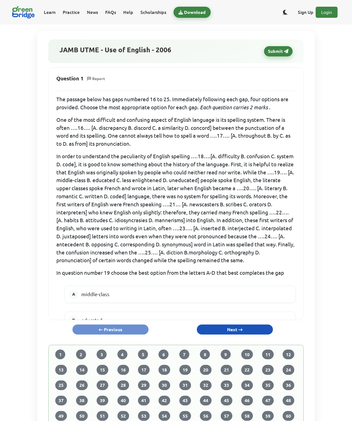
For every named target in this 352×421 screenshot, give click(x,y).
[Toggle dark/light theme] (285, 12)
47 (267, 400)
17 (143, 369)
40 (123, 400)
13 (61, 369)
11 (267, 354)
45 (226, 400)
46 (247, 400)
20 (205, 369)
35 (267, 385)
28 (123, 385)
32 (205, 385)
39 (102, 400)
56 (205, 415)
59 (267, 415)
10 (247, 354)
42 (164, 400)
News (92, 12)
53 (143, 415)
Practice (71, 12)
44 (205, 400)
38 (81, 400)
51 (102, 415)
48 (288, 400)
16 (123, 369)
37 (61, 400)
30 (164, 385)
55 (185, 415)
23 (267, 369)
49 (61, 415)
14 (81, 369)
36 (288, 385)
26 (81, 385)
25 (61, 385)
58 (247, 415)
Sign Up (305, 12)
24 (288, 369)
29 (143, 385)
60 (288, 415)
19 (185, 369)
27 (102, 385)
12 (288, 354)
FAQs (110, 12)
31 (185, 385)
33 (226, 385)
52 (123, 415)
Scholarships (153, 12)
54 (164, 415)
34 (247, 385)
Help (128, 12)
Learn (50, 12)
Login (326, 12)
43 (185, 400)
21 (226, 369)
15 (102, 369)
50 (81, 415)
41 (143, 400)
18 (164, 369)
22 (247, 369)
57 (226, 415)
